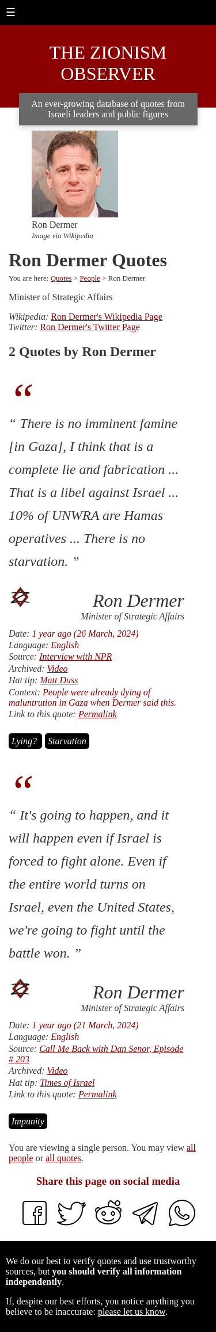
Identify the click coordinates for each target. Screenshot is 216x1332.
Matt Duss (59, 680)
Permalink (97, 714)
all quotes (63, 1158)
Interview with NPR (75, 656)
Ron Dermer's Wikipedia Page (106, 316)
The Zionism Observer (108, 63)
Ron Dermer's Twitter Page (89, 327)
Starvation (67, 741)
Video (57, 668)
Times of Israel (67, 1083)
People (89, 278)
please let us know (131, 1311)
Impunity (28, 1121)
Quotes (61, 278)
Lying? (25, 741)
